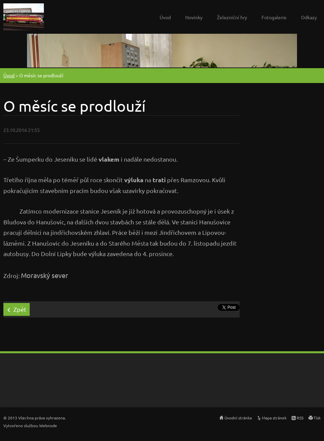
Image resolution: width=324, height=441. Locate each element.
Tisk (317, 417)
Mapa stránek (274, 417)
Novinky (193, 17)
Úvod (165, 17)
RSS (300, 417)
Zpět (20, 309)
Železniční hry (232, 17)
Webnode (48, 425)
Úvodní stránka (238, 417)
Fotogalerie (274, 17)
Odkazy (309, 17)
